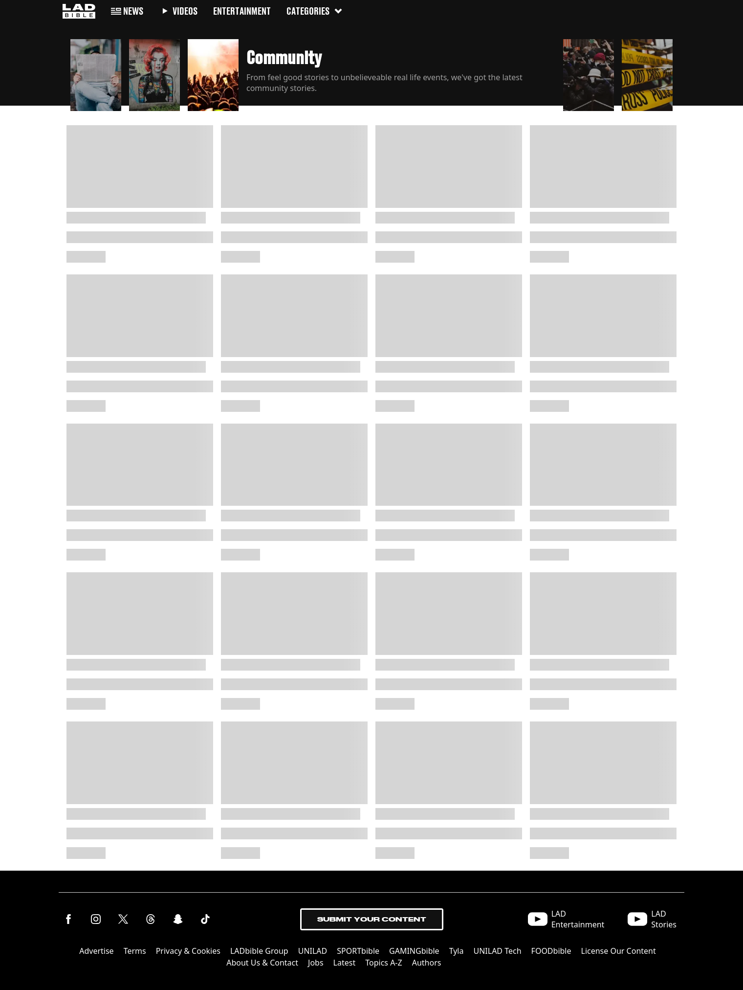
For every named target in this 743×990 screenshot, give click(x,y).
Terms (135, 950)
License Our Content (618, 950)
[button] (95, 72)
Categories (314, 11)
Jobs (316, 962)
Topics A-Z (383, 962)
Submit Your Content (371, 919)
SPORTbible (358, 950)
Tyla (456, 950)
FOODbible (551, 950)
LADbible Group (259, 950)
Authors (426, 962)
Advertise (96, 950)
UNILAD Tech (497, 950)
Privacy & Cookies (188, 950)
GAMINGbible (414, 950)
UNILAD (313, 950)
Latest (344, 962)
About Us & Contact (262, 962)
